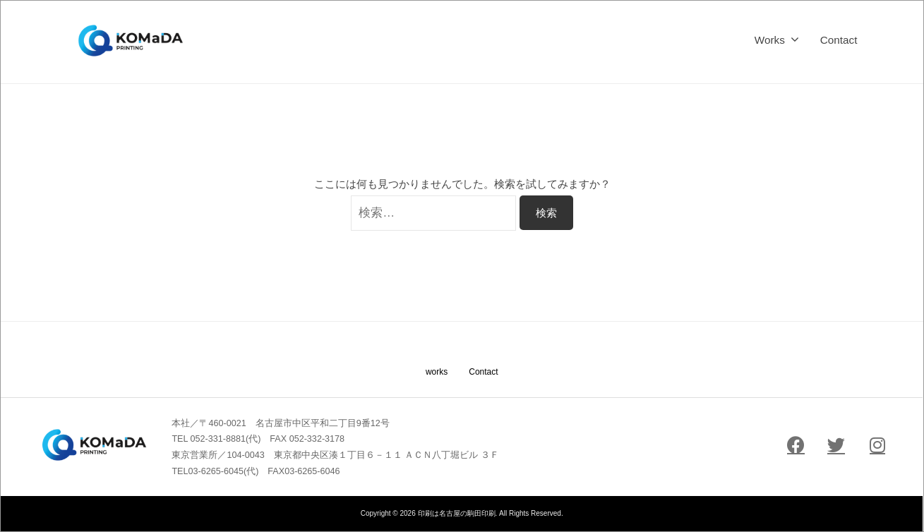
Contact (839, 40)
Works (770, 40)
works (437, 372)
